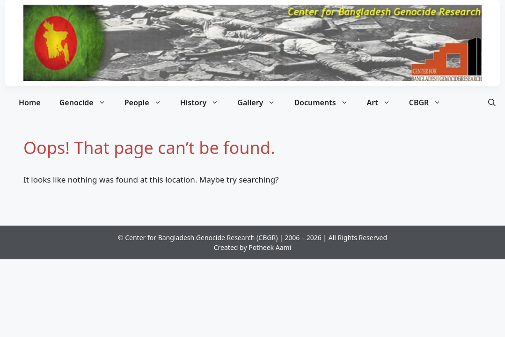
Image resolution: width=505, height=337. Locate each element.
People (147, 102)
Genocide (87, 102)
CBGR (430, 102)
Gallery (261, 102)
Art (383, 102)
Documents (325, 102)
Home (30, 102)
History (204, 102)
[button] (492, 102)
